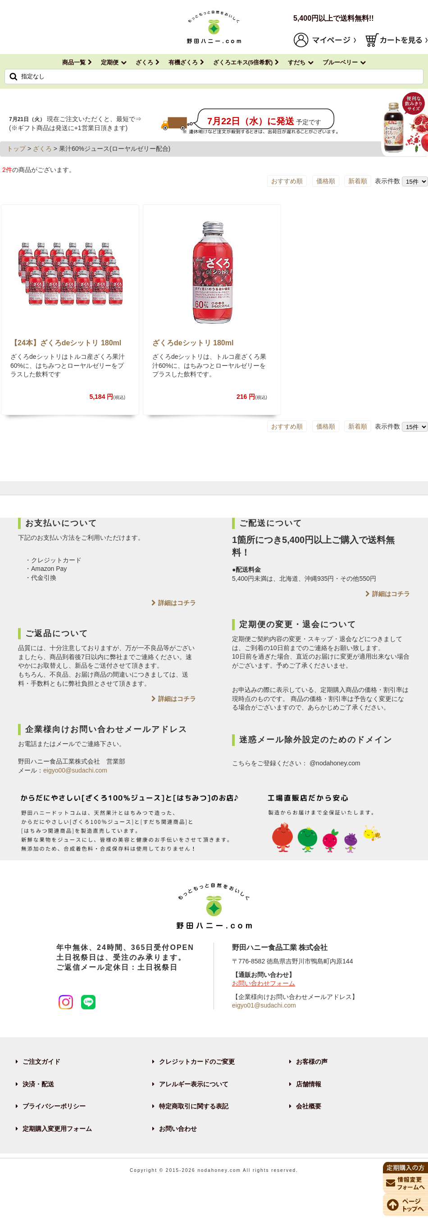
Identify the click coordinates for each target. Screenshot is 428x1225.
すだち (296, 62)
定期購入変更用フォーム (57, 1128)
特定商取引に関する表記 (193, 1106)
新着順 (357, 181)
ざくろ (144, 62)
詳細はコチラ (177, 602)
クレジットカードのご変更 (197, 1061)
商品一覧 (74, 62)
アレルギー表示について (193, 1084)
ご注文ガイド (41, 1061)
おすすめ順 (287, 181)
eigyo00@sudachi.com (75, 770)
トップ (16, 148)
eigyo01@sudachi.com (264, 1005)
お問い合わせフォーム (263, 983)
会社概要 (308, 1106)
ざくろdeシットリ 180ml (192, 343)
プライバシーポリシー (54, 1106)
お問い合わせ (178, 1128)
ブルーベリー (340, 62)
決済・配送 (38, 1084)
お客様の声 (312, 1061)
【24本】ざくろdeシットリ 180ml (65, 343)
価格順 (325, 181)
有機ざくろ (183, 62)
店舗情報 (308, 1084)
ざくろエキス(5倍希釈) (243, 62)
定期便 (109, 62)
